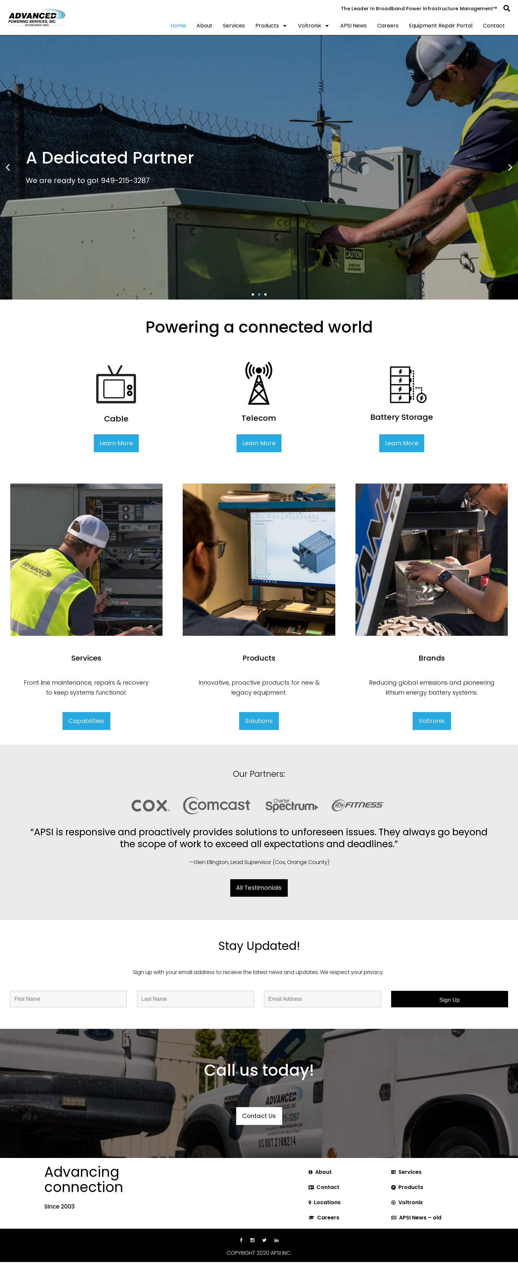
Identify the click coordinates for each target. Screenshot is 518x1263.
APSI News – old (420, 1217)
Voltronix (314, 26)
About (204, 25)
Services (234, 25)
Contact (494, 25)
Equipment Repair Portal (440, 25)
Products (271, 26)
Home (178, 25)
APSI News (353, 25)
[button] (506, 8)
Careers (387, 25)
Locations (327, 1202)
